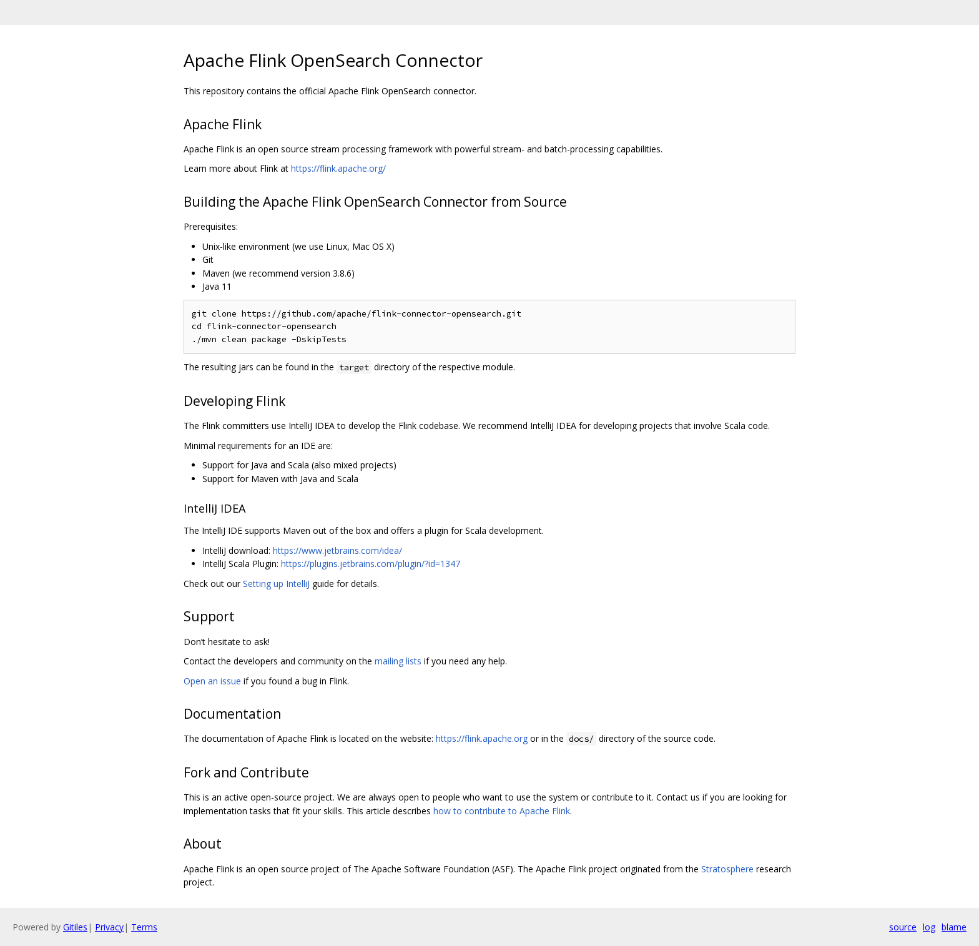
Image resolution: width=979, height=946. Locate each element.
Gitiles (75, 927)
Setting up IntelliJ (276, 583)
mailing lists (398, 661)
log (929, 927)
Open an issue (212, 681)
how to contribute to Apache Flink (501, 811)
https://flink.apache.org (482, 738)
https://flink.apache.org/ (338, 168)
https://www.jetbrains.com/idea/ (337, 550)
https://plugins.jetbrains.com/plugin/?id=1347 (370, 563)
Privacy (109, 927)
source (903, 927)
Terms (144, 927)
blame (954, 927)
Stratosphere (727, 869)
